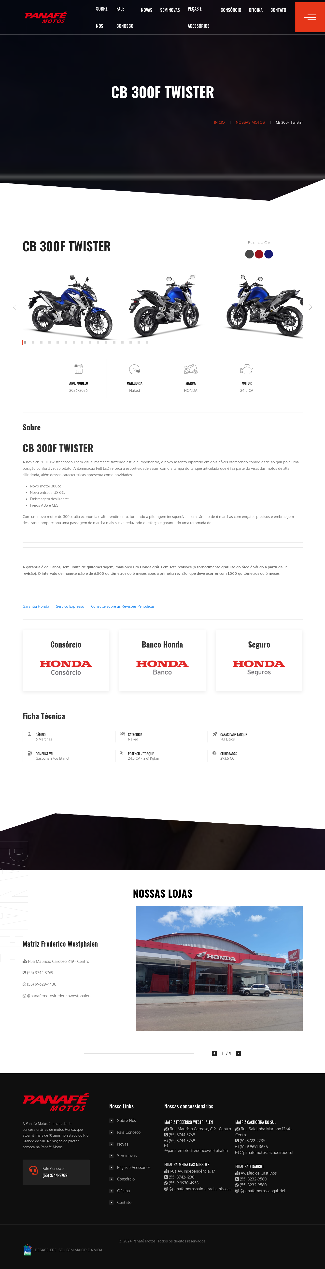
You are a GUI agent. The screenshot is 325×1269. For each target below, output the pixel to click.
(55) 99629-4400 (40, 984)
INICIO (219, 122)
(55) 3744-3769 (38, 972)
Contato (278, 10)
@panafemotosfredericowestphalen (56, 995)
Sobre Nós (102, 17)
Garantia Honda (36, 606)
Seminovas (170, 10)
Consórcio (231, 10)
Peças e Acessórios (199, 17)
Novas (146, 10)
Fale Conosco (124, 17)
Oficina (256, 10)
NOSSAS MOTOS (250, 122)
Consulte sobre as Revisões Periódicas (123, 606)
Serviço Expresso (70, 606)
